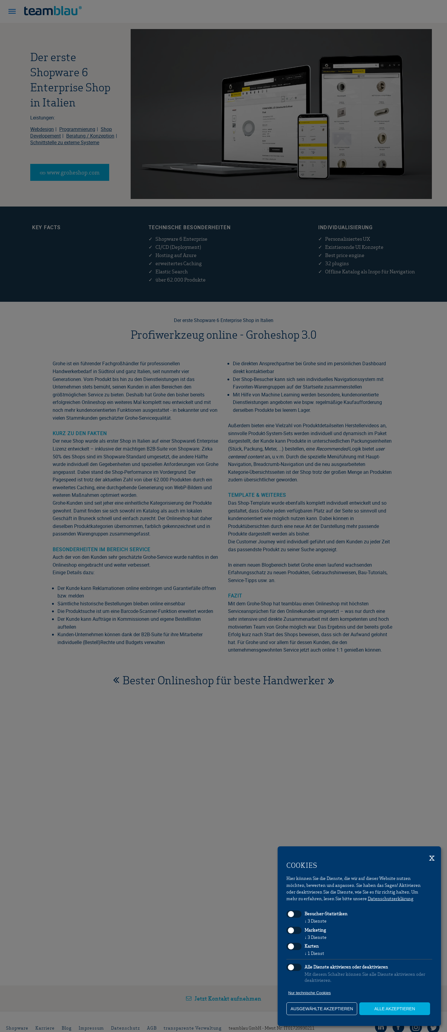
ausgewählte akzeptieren (322, 1008)
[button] (12, 12)
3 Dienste (316, 921)
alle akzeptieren (394, 1008)
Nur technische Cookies (309, 993)
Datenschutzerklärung (390, 898)
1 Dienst (314, 953)
